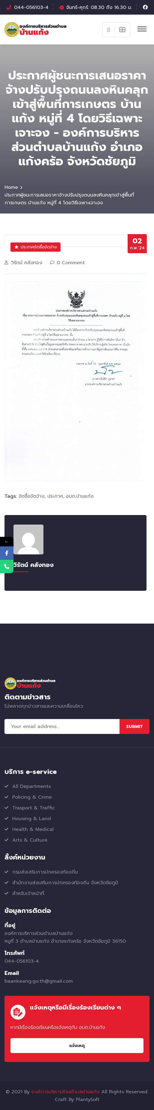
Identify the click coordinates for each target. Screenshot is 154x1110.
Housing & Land (31, 818)
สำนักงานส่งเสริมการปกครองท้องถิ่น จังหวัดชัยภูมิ (65, 882)
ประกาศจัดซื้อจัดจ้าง (35, 247)
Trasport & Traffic (33, 807)
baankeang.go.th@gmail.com (38, 981)
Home (11, 187)
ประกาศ (55, 496)
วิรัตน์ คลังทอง (26, 262)
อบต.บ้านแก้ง (79, 496)
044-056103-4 (31, 7)
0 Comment (71, 262)
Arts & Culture (29, 840)
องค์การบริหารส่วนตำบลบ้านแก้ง (65, 1091)
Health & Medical (33, 829)
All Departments (31, 786)
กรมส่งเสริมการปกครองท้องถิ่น (45, 872)
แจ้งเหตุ (77, 1046)
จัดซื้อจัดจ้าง (31, 496)
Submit (134, 726)
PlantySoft (87, 1099)
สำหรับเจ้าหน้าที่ (28, 893)
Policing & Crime (32, 797)
